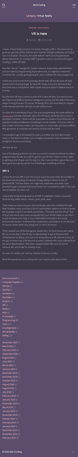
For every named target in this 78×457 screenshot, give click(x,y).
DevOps (5, 285)
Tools (4, 324)
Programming (8, 320)
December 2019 (9, 372)
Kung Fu (6, 301)
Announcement (9, 278)
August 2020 (8, 357)
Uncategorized (9, 327)
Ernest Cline (7, 115)
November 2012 (9, 433)
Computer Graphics (11, 282)
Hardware (33, 28)
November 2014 (9, 414)
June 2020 (7, 361)
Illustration (7, 297)
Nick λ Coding (39, 5)
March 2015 (7, 407)
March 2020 (7, 365)
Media (5, 308)
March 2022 (7, 346)
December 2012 (9, 430)
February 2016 (9, 395)
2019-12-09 (46, 39)
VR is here (39, 34)
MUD (4, 312)
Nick (34, 39)
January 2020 (8, 369)
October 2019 (8, 380)
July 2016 (6, 392)
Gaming (5, 289)
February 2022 (9, 350)
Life (3, 304)
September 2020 (10, 353)
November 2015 (9, 403)
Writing (5, 335)
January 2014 (8, 426)
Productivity (7, 316)
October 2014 (8, 418)
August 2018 (8, 384)
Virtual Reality (43, 28)
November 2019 (9, 376)
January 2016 (8, 399)
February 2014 (9, 422)
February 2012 (9, 437)
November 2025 (9, 342)
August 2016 (8, 388)
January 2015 (8, 411)
